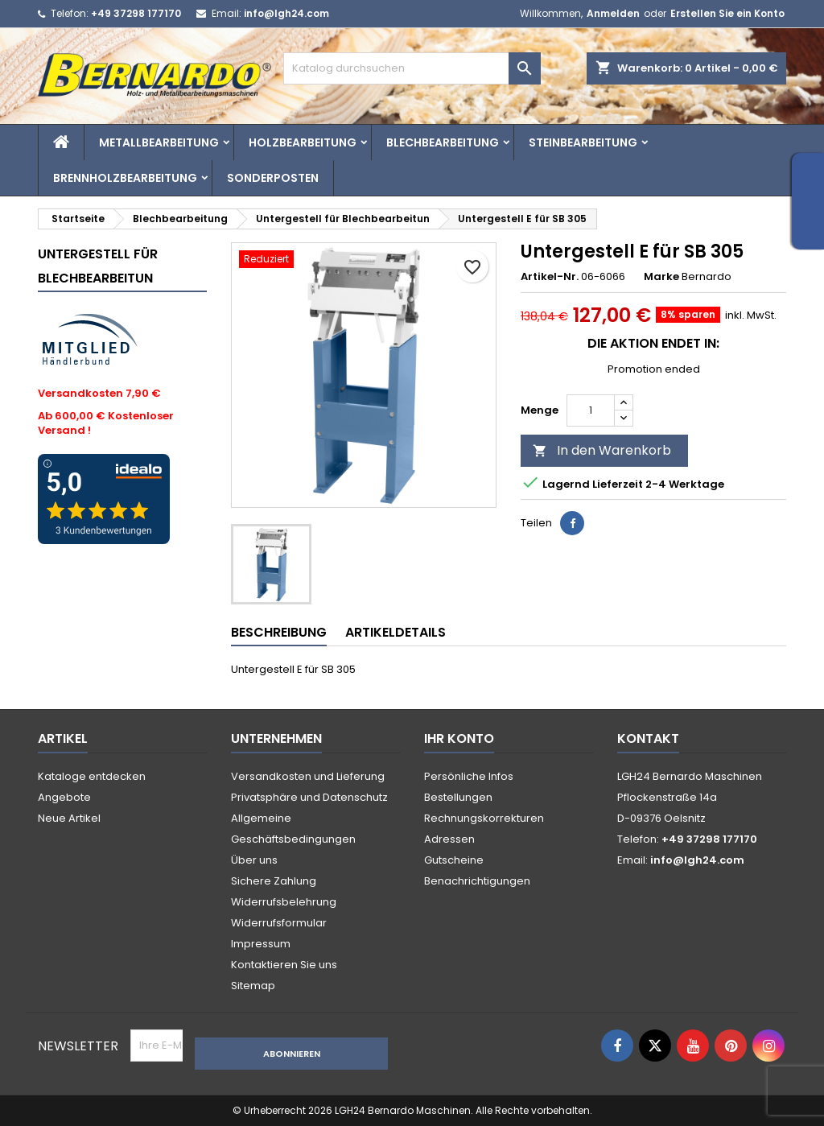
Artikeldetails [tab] (395, 632)
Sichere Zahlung (273, 881)
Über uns (254, 860)
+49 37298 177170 (136, 13)
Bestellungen (458, 797)
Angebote (64, 797)
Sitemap (253, 985)
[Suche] (412, 68)
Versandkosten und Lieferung (308, 776)
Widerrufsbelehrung (283, 901)
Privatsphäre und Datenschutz (309, 797)
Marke (661, 277)
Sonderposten (273, 178)
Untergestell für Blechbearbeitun (98, 266)
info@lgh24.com (286, 13)
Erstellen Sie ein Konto (727, 13)
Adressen (449, 839)
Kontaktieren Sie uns (284, 964)
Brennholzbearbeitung (125, 178)
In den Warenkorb (602, 450)
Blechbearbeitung (442, 142)
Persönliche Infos (468, 776)
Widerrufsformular (279, 922)
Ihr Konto (459, 738)
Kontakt (648, 738)
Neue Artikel (69, 818)
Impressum (260, 943)
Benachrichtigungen (477, 881)
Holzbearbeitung (302, 142)
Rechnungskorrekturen (484, 818)
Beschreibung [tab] (279, 632)
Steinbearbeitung (583, 142)
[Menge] (590, 410)
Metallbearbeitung (159, 142)
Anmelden (613, 13)
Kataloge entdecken (92, 776)
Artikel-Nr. (550, 277)
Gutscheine (454, 860)
